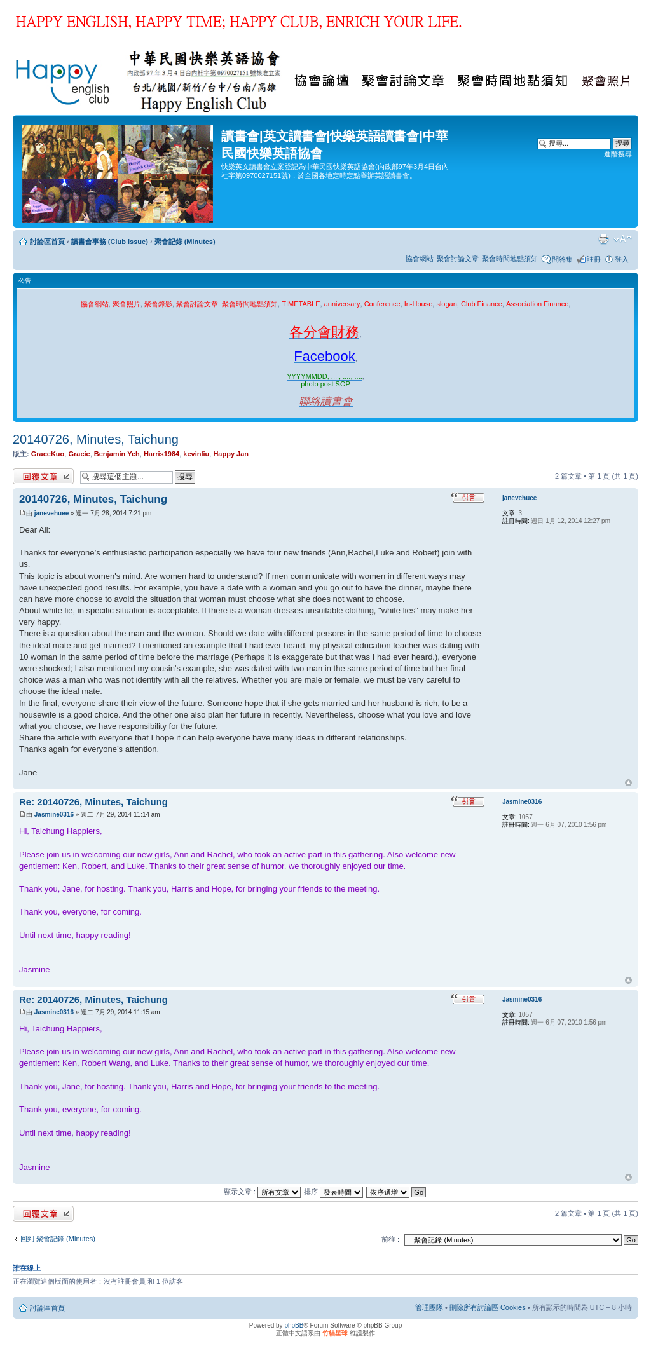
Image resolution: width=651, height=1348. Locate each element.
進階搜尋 (618, 154)
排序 (333, 1191)
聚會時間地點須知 (510, 258)
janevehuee (51, 513)
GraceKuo (48, 454)
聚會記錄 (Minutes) (185, 241)
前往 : (390, 1239)
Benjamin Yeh (117, 454)
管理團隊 (429, 1307)
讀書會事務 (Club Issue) (109, 241)
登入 (622, 259)
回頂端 (628, 783)
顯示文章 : (262, 1191)
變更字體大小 (622, 239)
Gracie (79, 454)
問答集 (562, 259)
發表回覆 (43, 476)
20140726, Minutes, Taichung (96, 439)
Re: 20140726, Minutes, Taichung (93, 801)
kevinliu (196, 454)
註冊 (594, 259)
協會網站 (420, 258)
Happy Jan (231, 454)
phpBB (293, 1325)
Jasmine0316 (54, 814)
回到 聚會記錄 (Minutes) (57, 1238)
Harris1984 (161, 454)
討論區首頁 (47, 241)
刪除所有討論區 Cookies (487, 1307)
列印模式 (603, 239)
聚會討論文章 (458, 258)
